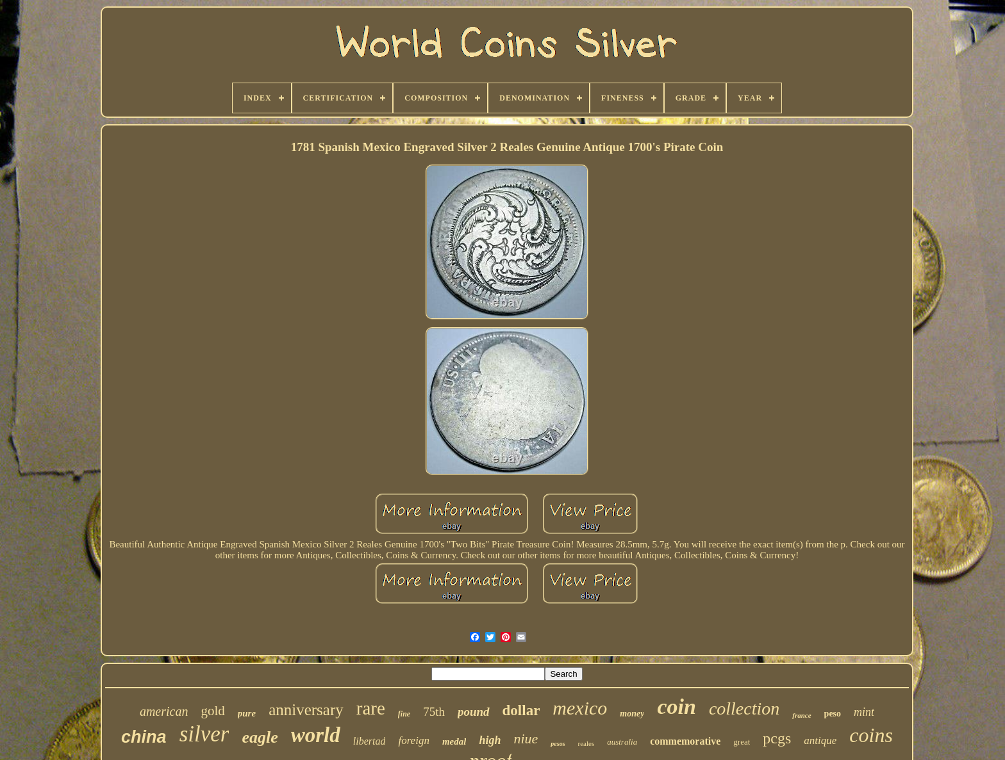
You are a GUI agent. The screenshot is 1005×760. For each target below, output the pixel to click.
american (164, 711)
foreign (413, 740)
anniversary (306, 709)
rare (370, 708)
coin (676, 706)
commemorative (685, 741)
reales (586, 743)
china (144, 737)
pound (474, 711)
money (632, 713)
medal (454, 741)
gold (212, 710)
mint (864, 712)
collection (744, 708)
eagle (260, 737)
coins (871, 735)
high (490, 740)
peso (832, 713)
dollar (521, 710)
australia (622, 742)
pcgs (777, 738)
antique (820, 740)
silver (204, 734)
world (315, 735)
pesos (558, 743)
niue (525, 739)
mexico (579, 707)
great (741, 742)
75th (434, 711)
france (801, 715)
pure (247, 713)
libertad (369, 741)
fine (404, 713)
